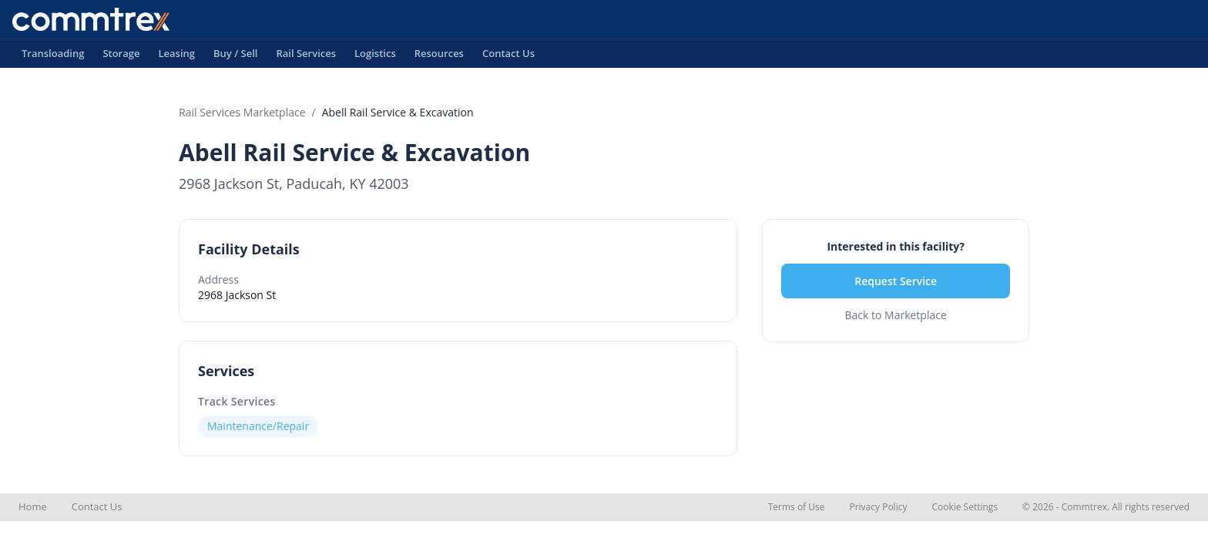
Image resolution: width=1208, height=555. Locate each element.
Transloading (52, 57)
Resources (439, 57)
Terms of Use (796, 506)
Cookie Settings (964, 506)
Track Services (237, 401)
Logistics (375, 57)
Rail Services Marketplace (242, 112)
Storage (121, 57)
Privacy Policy (878, 506)
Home (32, 506)
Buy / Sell (235, 57)
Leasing (176, 57)
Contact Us (508, 57)
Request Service (895, 281)
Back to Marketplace (895, 315)
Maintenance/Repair (258, 426)
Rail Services (306, 57)
